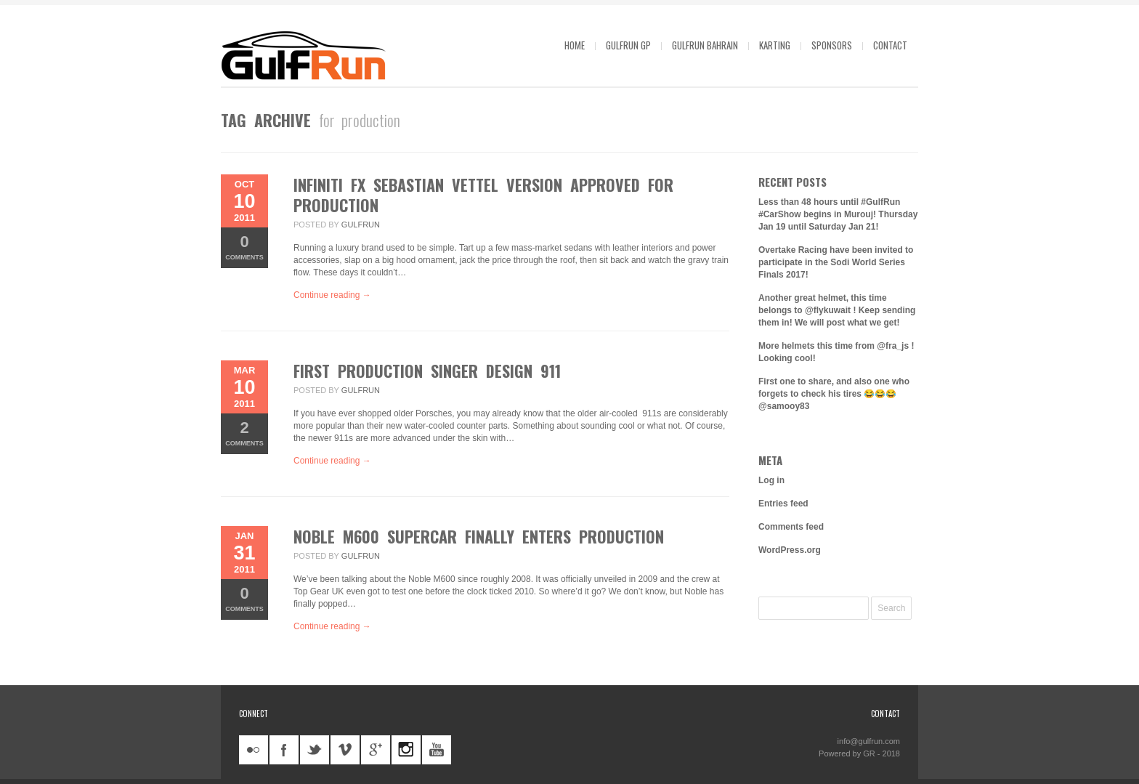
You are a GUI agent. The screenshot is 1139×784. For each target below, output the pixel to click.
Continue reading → (332, 295)
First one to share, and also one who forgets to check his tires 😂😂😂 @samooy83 (833, 393)
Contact (890, 45)
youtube (436, 749)
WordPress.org (789, 550)
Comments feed (791, 527)
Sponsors (831, 45)
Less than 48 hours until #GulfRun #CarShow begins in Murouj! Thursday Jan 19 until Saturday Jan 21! (837, 214)
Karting (774, 45)
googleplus (375, 749)
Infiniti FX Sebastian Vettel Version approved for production (483, 195)
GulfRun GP (628, 45)
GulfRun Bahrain (705, 45)
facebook (284, 749)
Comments (244, 247)
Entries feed (783, 503)
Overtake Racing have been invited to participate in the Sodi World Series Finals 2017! (835, 262)
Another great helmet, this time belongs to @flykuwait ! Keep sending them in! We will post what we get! (836, 310)
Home (574, 45)
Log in (771, 480)
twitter (314, 749)
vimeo (345, 749)
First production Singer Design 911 (427, 370)
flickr (253, 749)
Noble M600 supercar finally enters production (478, 536)
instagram (406, 749)
